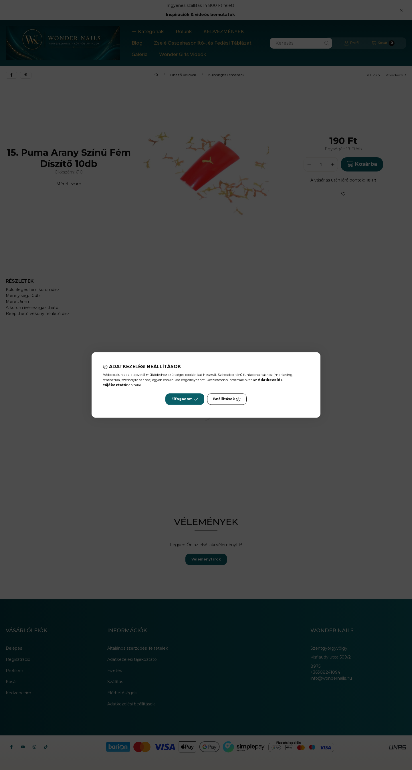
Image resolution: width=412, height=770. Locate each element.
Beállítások (227, 399)
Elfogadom (184, 399)
